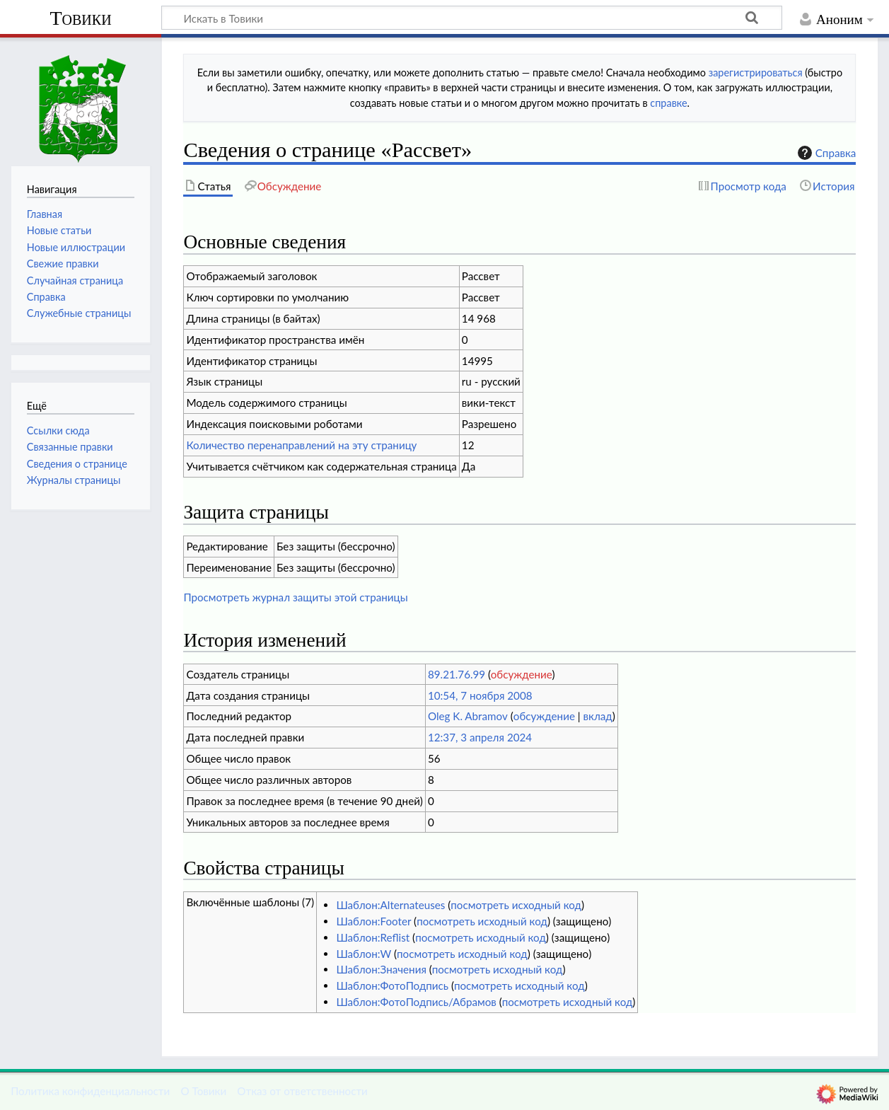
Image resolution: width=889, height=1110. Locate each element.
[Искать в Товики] (471, 17)
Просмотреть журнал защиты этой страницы (295, 597)
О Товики (203, 1091)
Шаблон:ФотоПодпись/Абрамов (416, 1001)
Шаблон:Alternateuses (390, 904)
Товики (80, 18)
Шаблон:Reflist (372, 937)
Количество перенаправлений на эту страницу (301, 445)
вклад (597, 716)
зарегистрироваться (756, 73)
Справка (825, 153)
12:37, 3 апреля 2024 (480, 737)
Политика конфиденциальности (90, 1091)
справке (668, 103)
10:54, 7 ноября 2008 (480, 695)
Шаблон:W (363, 953)
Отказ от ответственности (302, 1091)
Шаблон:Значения (381, 969)
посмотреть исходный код (516, 904)
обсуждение (521, 674)
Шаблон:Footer (373, 921)
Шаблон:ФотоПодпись (392, 985)
